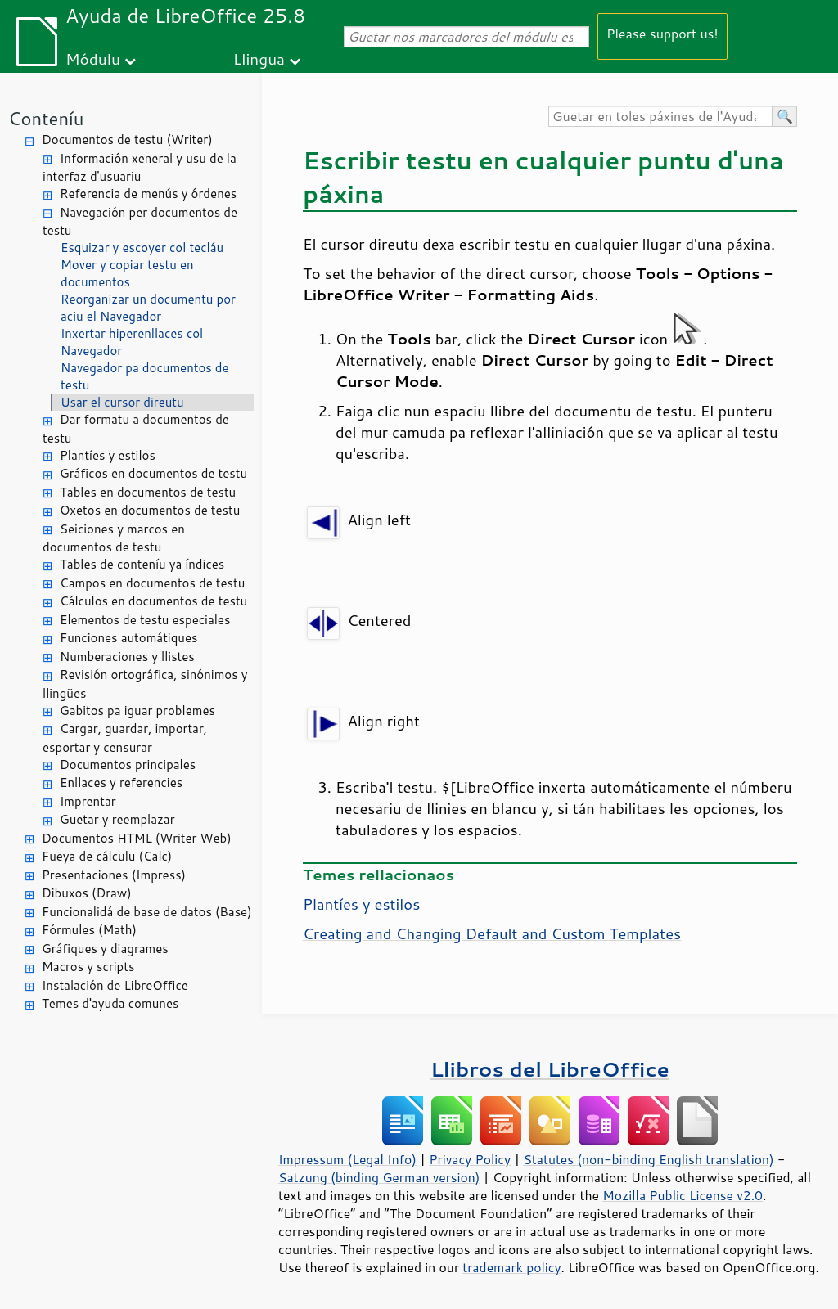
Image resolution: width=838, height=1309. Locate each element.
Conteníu (45, 118)
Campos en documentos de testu (152, 583)
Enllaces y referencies (121, 782)
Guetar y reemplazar (117, 819)
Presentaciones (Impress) (114, 875)
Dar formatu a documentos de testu (136, 429)
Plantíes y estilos (107, 455)
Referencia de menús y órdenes (148, 193)
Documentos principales (128, 764)
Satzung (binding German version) (379, 1177)
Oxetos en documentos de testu (150, 510)
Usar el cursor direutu (122, 402)
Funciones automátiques (128, 637)
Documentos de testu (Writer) (127, 139)
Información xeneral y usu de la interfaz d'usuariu (140, 168)
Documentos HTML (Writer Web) (137, 838)
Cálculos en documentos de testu (153, 601)
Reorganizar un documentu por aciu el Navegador (148, 307)
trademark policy (511, 1267)
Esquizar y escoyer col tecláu (142, 247)
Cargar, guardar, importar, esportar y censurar (125, 738)
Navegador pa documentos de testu (145, 376)
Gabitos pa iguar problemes (137, 710)
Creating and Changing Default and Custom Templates (492, 933)
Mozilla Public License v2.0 (682, 1195)
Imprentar (88, 801)
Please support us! (662, 33)
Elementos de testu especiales (145, 619)
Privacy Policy (470, 1159)
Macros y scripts (88, 966)
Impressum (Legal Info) (347, 1159)
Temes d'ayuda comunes (110, 1003)
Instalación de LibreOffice (115, 985)
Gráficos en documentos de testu (153, 473)
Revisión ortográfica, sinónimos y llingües (145, 684)
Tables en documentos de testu (148, 492)
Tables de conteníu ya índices (142, 564)
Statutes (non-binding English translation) (648, 1159)
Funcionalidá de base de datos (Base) (147, 911)
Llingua (259, 58)
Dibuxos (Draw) (87, 893)
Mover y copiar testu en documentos (127, 273)
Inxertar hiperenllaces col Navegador (132, 342)
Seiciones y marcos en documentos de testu (114, 538)
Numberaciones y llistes (127, 656)
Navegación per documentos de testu (140, 222)
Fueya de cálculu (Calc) (107, 856)
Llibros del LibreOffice (549, 1069)
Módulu (92, 58)
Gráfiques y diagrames (105, 948)
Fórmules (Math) (89, 929)
